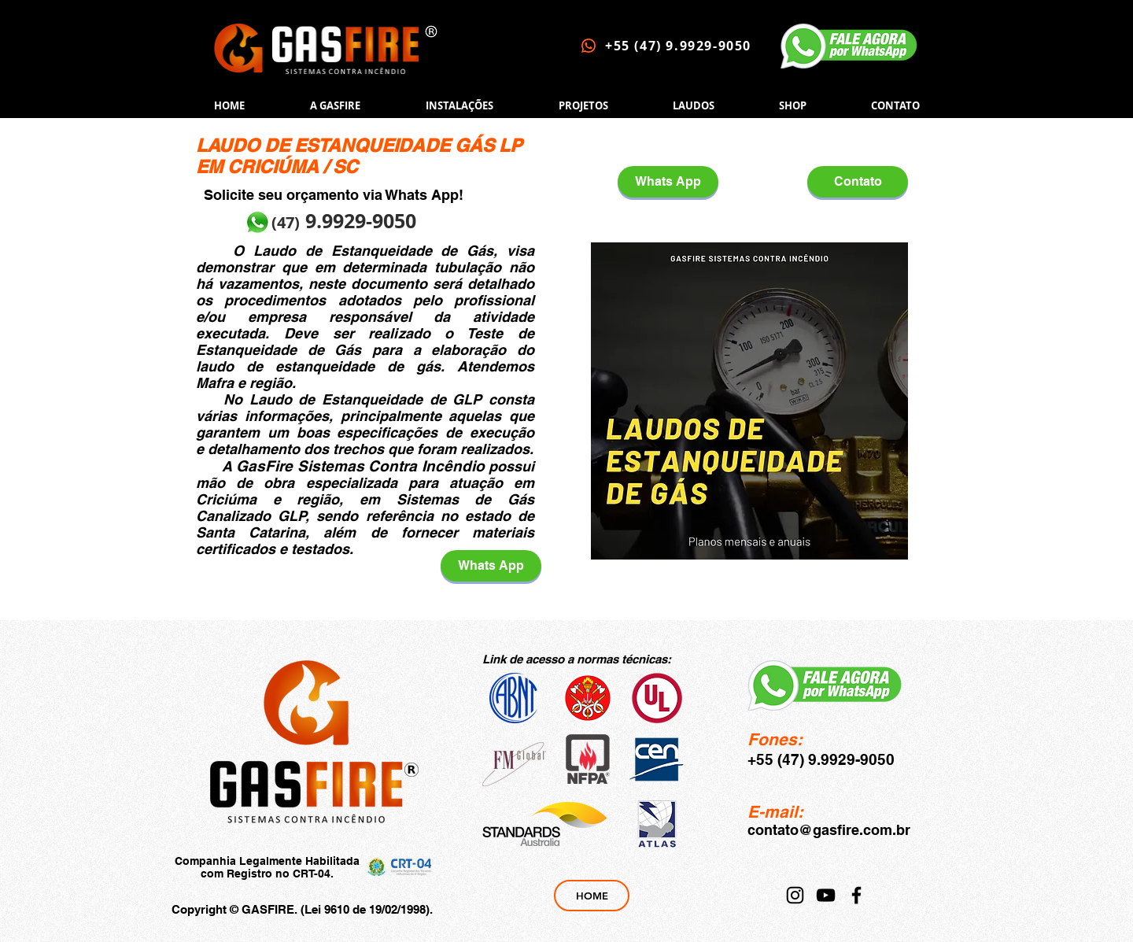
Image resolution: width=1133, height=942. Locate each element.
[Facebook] (856, 895)
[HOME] (591, 895)
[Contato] (857, 182)
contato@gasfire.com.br (828, 830)
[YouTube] (825, 895)
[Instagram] (795, 895)
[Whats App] (491, 566)
